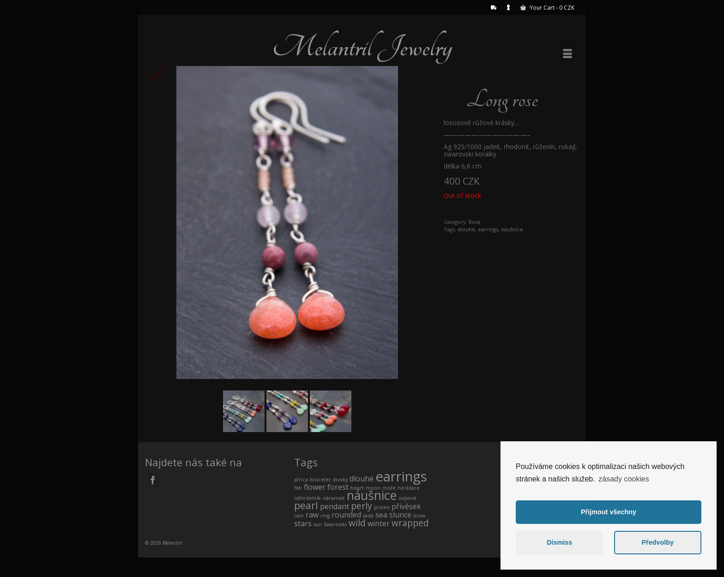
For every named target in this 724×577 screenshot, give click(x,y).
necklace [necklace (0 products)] (409, 488)
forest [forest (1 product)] (338, 487)
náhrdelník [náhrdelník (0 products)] (307, 498)
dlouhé (466, 229)
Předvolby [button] (657, 542)
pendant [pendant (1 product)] (334, 506)
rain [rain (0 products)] (299, 515)
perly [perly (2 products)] (361, 505)
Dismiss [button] (559, 542)
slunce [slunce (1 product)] (400, 515)
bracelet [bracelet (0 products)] (320, 479)
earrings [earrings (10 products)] (401, 476)
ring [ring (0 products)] (325, 515)
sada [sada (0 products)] (368, 515)
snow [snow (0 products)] (419, 515)
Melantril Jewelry (362, 47)
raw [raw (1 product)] (312, 515)
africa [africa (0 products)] (301, 479)
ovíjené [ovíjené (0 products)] (407, 498)
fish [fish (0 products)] (298, 488)
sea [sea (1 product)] (381, 515)
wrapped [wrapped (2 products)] (410, 523)
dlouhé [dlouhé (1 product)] (362, 479)
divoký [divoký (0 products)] (340, 479)
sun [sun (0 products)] (318, 524)
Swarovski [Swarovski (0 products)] (335, 524)
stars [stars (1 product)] (303, 523)
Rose (475, 221)
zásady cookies (623, 479)
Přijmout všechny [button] (608, 512)
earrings (488, 229)
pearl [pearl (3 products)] (306, 505)
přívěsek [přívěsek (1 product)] (406, 506)
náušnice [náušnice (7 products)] (372, 495)
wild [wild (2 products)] (357, 523)
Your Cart (547, 8)
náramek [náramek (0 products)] (334, 498)
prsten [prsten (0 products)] (382, 507)
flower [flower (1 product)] (315, 487)
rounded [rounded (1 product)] (346, 515)
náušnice (512, 229)
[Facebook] (152, 480)
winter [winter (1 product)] (379, 523)
